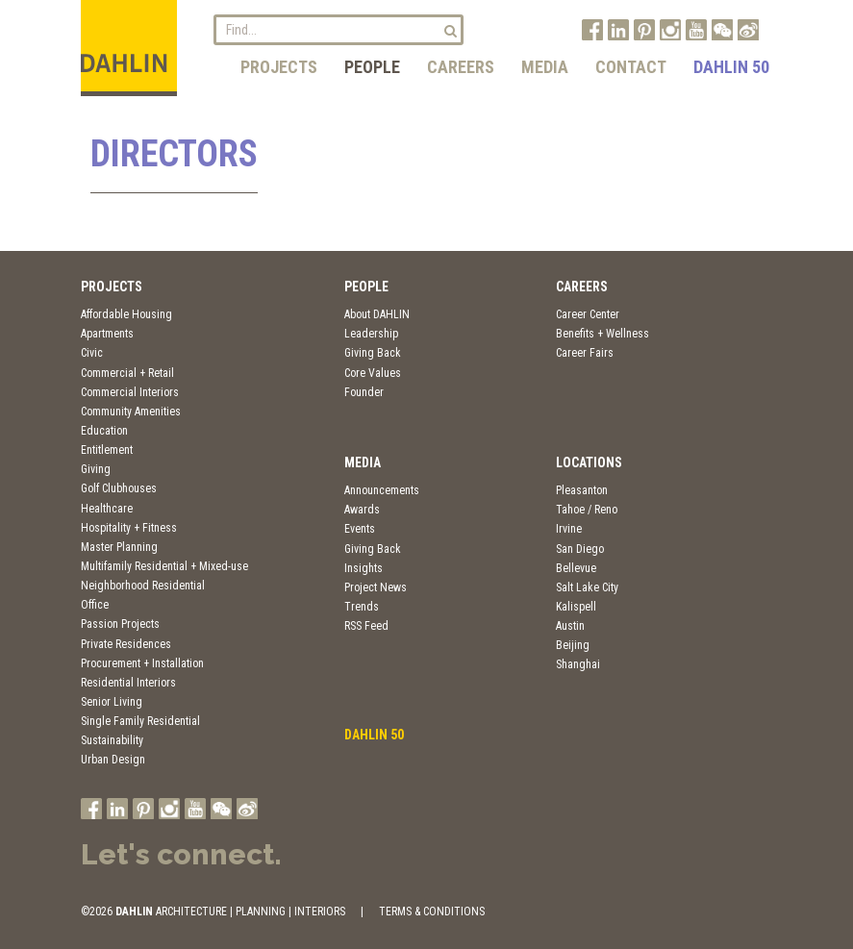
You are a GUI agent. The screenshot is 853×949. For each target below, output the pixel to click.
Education (104, 430)
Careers (460, 67)
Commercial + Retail (127, 373)
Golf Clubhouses (119, 488)
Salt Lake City (587, 587)
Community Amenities (131, 411)
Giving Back (372, 353)
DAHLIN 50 (731, 67)
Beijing (573, 645)
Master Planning (119, 547)
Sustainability (112, 740)
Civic (92, 353)
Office (95, 605)
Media (544, 67)
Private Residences (126, 644)
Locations (589, 462)
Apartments (107, 333)
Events (359, 529)
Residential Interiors (128, 682)
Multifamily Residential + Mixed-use (164, 566)
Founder (364, 392)
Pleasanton (582, 490)
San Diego (580, 549)
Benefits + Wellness (602, 333)
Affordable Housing (126, 314)
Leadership (371, 333)
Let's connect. (181, 854)
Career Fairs (585, 353)
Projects (278, 67)
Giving (96, 469)
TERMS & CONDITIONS (432, 911)
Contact (630, 67)
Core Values (372, 373)
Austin (570, 626)
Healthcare (107, 508)
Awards (362, 509)
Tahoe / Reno (586, 509)
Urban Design (113, 759)
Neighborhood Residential (143, 585)
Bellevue (576, 568)
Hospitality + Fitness (129, 528)
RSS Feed (366, 626)
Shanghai (578, 664)
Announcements (381, 490)
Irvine (569, 529)
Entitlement (107, 450)
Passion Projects (120, 624)
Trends (361, 606)
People (372, 67)
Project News (375, 587)
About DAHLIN (377, 314)
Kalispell (576, 606)
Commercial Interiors (130, 392)
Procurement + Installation (142, 663)
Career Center (587, 314)
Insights (363, 568)
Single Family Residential (140, 721)
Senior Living (111, 702)
